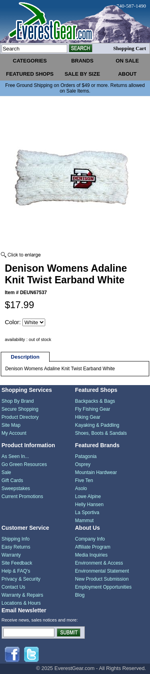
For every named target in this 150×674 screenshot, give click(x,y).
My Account (14, 433)
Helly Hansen (89, 504)
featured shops (30, 74)
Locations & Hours (21, 603)
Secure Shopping (20, 409)
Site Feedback (17, 563)
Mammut (84, 520)
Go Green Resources (24, 464)
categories (30, 61)
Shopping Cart (129, 48)
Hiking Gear (87, 417)
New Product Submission (102, 579)
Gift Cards (12, 480)
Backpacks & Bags (95, 401)
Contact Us (13, 587)
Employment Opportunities (103, 587)
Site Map (11, 425)
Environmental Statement (102, 571)
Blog (80, 595)
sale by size (82, 74)
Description (25, 357)
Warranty (11, 555)
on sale (127, 61)
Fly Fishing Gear (92, 409)
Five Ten (84, 480)
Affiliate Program (92, 547)
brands (82, 61)
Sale (6, 472)
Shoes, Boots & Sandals (101, 433)
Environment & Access (99, 563)
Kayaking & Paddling (97, 425)
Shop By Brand (18, 401)
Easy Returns (16, 547)
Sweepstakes (16, 488)
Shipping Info (16, 539)
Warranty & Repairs (22, 595)
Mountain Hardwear (96, 472)
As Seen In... (15, 456)
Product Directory (20, 417)
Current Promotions (22, 496)
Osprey (83, 464)
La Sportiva (87, 512)
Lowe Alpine (88, 496)
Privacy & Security (21, 579)
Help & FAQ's (16, 571)
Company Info (90, 539)
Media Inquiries (91, 555)
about (127, 74)
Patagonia (86, 456)
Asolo (81, 488)
